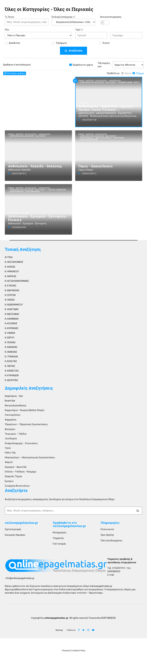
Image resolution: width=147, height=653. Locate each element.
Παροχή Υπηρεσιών (57, 189)
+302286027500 (18, 227)
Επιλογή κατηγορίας (63, 17)
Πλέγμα (140, 73)
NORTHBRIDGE (108, 618)
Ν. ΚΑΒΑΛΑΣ (11, 347)
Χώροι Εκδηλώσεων (89, 139)
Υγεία (8, 448)
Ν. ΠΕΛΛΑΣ (10, 342)
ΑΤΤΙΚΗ (9, 257)
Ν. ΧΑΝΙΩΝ (10, 333)
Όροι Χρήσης (107, 535)
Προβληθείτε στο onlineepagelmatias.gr (69, 524)
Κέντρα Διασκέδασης (15, 405)
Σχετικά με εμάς (13, 529)
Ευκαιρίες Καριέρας (15, 535)
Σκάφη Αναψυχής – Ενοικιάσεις (21, 443)
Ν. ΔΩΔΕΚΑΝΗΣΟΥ (14, 304)
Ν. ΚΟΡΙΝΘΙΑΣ (11, 328)
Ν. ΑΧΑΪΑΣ (10, 267)
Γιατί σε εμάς (59, 543)
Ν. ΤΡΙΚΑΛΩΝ (11, 356)
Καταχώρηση (59, 532)
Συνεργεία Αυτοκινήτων (17, 486)
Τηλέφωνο (61, 43)
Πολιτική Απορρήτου (111, 540)
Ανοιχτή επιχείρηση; (111, 17)
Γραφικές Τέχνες (13, 476)
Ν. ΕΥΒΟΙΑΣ (10, 285)
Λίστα (128, 73)
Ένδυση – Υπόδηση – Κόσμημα (20, 471)
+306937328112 (89, 174)
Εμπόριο (9, 481)
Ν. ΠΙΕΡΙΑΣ (10, 366)
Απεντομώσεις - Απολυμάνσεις (25, 191)
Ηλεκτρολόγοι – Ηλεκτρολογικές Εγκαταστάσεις (30, 457)
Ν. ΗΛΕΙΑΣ (10, 300)
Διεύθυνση (14, 43)
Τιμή (79, 29)
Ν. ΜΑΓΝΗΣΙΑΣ (12, 290)
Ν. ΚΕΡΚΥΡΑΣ (11, 380)
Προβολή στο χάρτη (83, 65)
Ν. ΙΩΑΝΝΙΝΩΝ (11, 318)
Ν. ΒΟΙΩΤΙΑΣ (11, 361)
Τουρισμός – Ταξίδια (15, 434)
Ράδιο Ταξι (10, 452)
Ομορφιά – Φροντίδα (15, 467)
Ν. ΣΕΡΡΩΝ (10, 295)
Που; (7, 29)
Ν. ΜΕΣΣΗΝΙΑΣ (12, 314)
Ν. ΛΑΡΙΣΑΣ (10, 276)
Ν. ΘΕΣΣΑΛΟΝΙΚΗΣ (14, 262)
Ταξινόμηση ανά (104, 65)
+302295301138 (89, 120)
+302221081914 (18, 174)
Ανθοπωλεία (115, 80)
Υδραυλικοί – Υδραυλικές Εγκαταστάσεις (26, 424)
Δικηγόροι (10, 429)
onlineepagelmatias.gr (21, 523)
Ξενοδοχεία (11, 438)
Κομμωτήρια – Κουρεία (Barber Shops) (24, 410)
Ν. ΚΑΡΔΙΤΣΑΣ (12, 370)
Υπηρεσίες (58, 538)
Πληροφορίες (110, 523)
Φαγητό (9, 462)
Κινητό (106, 43)
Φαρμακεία (10, 419)
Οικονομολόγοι (13, 415)
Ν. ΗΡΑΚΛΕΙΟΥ (12, 271)
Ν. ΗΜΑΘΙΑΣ (11, 352)
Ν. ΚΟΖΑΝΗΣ (11, 323)
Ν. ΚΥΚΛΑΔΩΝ (12, 375)
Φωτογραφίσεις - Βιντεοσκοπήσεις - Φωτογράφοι (102, 137)
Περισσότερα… (96, 593)
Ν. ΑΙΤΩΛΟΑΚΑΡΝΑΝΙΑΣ (17, 281)
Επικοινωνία (107, 529)
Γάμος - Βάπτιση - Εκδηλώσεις (92, 80)
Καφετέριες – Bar (14, 396)
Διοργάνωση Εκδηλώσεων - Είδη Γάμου (98, 82)
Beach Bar (10, 400)
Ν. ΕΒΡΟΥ (9, 337)
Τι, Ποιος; (9, 17)
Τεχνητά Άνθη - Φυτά (128, 82)
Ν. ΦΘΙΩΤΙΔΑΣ (12, 309)
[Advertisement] (38, 99)
